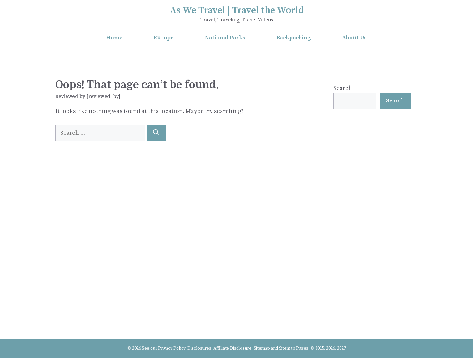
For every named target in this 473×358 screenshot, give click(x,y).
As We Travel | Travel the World (237, 10)
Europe (164, 37)
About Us (354, 37)
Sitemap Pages (293, 348)
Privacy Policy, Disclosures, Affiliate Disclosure (204, 348)
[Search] (156, 133)
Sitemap (262, 348)
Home (114, 37)
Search (342, 88)
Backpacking (293, 37)
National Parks (225, 37)
